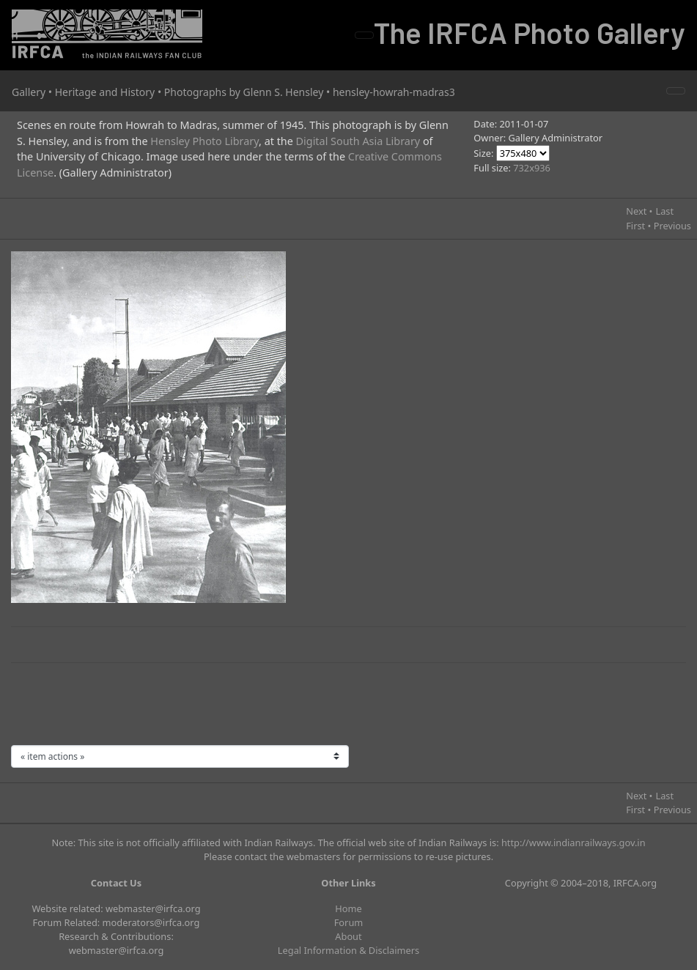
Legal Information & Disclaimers (348, 950)
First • (638, 225)
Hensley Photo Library (204, 141)
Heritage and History (105, 92)
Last (664, 211)
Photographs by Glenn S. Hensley (244, 92)
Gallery (28, 92)
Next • (639, 211)
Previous (672, 225)
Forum (349, 922)
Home (348, 908)
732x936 (531, 167)
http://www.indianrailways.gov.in (573, 842)
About (348, 936)
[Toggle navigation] (364, 35)
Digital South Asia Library (358, 141)
